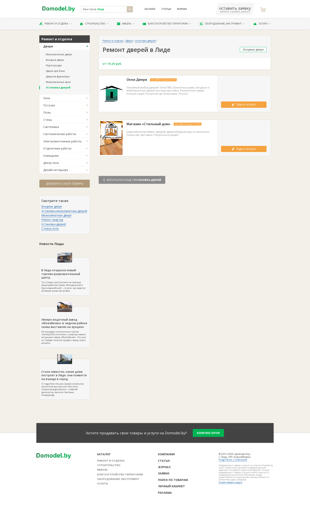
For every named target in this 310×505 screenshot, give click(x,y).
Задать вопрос (244, 104)
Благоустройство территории (167, 23)
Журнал (182, 9)
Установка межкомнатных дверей (64, 211)
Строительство (94, 23)
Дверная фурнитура (58, 76)
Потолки (49, 105)
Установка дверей (58, 87)
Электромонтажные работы (62, 141)
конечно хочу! (208, 433)
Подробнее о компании (233, 459)
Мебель (125, 23)
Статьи (166, 9)
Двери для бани (55, 71)
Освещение (51, 156)
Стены (47, 120)
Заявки (163, 473)
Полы (47, 112)
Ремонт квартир (52, 220)
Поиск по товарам (173, 479)
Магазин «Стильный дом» (149, 124)
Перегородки (54, 65)
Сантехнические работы (59, 134)
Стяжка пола (50, 228)
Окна (46, 98)
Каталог (150, 9)
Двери (48, 46)
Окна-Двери (137, 80)
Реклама (165, 492)
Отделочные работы (57, 148)
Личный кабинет (171, 486)
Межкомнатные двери (59, 54)
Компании (166, 454)
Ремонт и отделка (55, 23)
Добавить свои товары (64, 183)
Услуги (262, 23)
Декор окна (51, 163)
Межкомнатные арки (58, 82)
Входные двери (55, 60)
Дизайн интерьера (55, 170)
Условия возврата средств (230, 482)
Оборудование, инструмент (222, 23)
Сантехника (51, 127)
